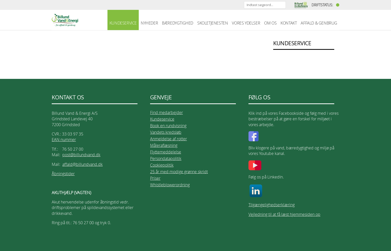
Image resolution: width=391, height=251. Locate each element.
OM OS (270, 23)
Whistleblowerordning (170, 185)
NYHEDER (149, 23)
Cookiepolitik (162, 165)
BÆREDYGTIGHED (177, 23)
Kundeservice (162, 119)
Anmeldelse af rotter (168, 139)
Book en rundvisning (168, 126)
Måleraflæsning (163, 145)
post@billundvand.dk (81, 154)
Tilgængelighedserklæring (271, 205)
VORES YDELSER (246, 23)
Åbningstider (63, 173)
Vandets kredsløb (165, 132)
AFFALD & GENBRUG (319, 23)
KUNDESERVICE (123, 23)
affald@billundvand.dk (82, 164)
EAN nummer (64, 139)
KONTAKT (289, 23)
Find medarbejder (166, 112)
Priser (155, 178)
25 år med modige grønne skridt (179, 172)
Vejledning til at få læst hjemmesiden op (284, 214)
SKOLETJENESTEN (212, 23)
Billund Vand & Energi (65, 20)
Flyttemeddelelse (165, 152)
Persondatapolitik (165, 158)
